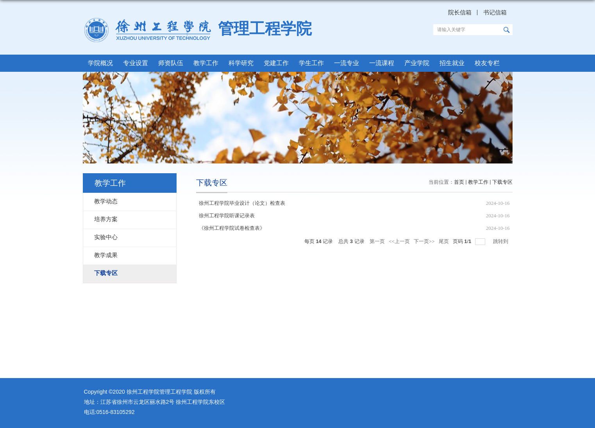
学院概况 (100, 63)
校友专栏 (487, 63)
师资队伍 (170, 63)
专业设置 (135, 63)
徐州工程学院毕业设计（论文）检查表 (242, 203)
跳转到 (501, 241)
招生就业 (452, 63)
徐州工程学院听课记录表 (227, 215)
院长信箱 (460, 12)
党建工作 (276, 63)
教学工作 (205, 63)
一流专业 (346, 63)
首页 (459, 182)
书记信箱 (495, 12)
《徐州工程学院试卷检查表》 (232, 228)
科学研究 (241, 63)
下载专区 (502, 182)
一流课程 (381, 63)
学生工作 (311, 63)
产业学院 (416, 63)
